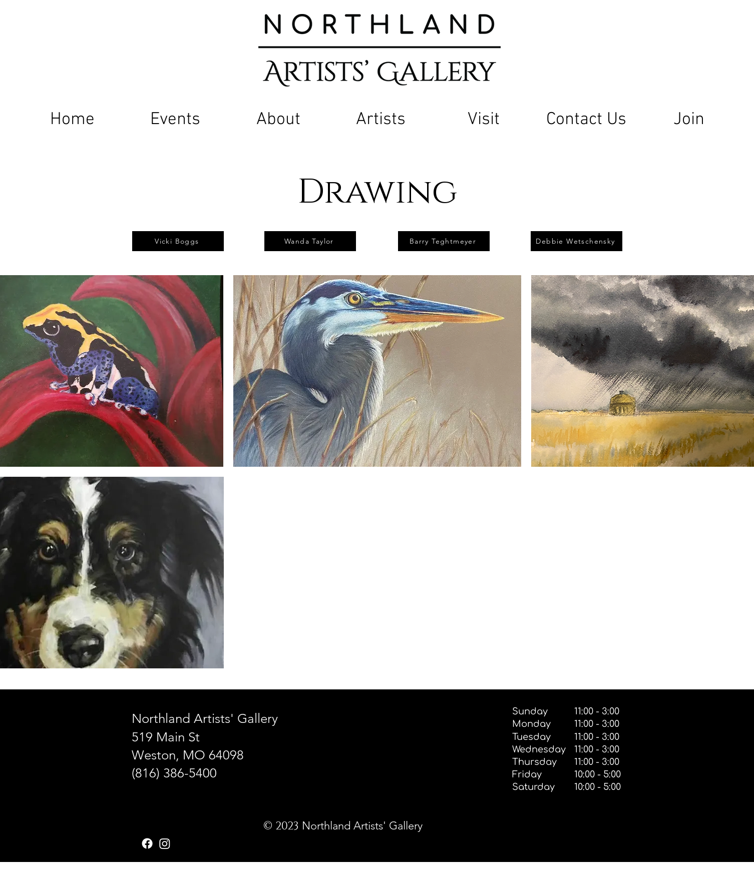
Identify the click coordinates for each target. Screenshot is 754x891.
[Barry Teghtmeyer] (444, 241)
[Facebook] (147, 843)
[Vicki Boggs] (178, 241)
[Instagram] (165, 843)
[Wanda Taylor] (310, 241)
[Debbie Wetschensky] (576, 241)
